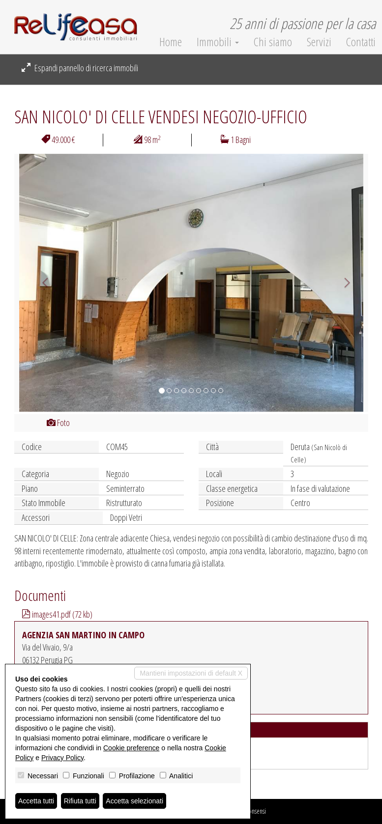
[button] (40, 283)
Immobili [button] (218, 42)
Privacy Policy (62, 758)
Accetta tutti (36, 801)
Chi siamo (273, 42)
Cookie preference (131, 748)
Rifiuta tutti (80, 801)
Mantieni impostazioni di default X (191, 673)
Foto (58, 422)
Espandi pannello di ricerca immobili (80, 68)
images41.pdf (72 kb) (57, 614)
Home (170, 42)
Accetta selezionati (134, 801)
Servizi (319, 42)
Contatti (361, 42)
